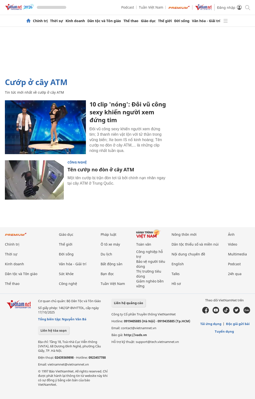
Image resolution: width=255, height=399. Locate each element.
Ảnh (231, 234)
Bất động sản (111, 264)
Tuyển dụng (224, 331)
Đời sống (181, 21)
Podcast (127, 7)
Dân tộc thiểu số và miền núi (195, 244)
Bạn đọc (107, 273)
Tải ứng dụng (210, 324)
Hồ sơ (176, 283)
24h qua (235, 273)
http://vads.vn (135, 335)
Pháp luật (108, 234)
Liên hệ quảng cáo (128, 303)
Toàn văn (143, 244)
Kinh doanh (75, 21)
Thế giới (165, 21)
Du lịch (106, 254)
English (178, 264)
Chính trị (40, 21)
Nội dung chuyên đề (188, 254)
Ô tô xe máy (110, 244)
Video (232, 244)
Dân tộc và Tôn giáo (104, 21)
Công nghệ (77, 162)
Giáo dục (148, 21)
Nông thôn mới (184, 234)
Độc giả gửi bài (238, 324)
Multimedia (237, 254)
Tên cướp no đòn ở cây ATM (100, 169)
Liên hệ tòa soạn (53, 330)
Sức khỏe (66, 273)
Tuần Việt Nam (151, 7)
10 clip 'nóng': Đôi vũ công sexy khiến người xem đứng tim (128, 112)
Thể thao (130, 21)
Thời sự (56, 21)
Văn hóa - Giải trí (206, 21)
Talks (176, 273)
